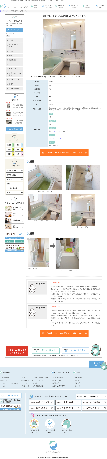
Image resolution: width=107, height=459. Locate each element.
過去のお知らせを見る (15, 129)
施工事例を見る (16, 29)
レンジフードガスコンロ (13, 45)
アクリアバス (56, 131)
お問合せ (101, 5)
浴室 (10, 55)
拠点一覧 (19, 241)
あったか (60, 138)
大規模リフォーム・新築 (40, 377)
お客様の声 (55, 383)
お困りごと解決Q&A (58, 386)
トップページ (4, 11)
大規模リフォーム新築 (15, 74)
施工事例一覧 (5, 377)
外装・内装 (12, 68)
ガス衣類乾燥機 (14, 88)
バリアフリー (52, 138)
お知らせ (48, 5)
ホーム (36, 5)
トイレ (11, 51)
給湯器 (11, 84)
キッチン (12, 40)
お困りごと (74, 5)
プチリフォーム (14, 80)
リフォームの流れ (57, 377)
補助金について (57, 380)
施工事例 (61, 5)
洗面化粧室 (12, 60)
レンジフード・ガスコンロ (9, 383)
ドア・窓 (12, 64)
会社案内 (88, 5)
